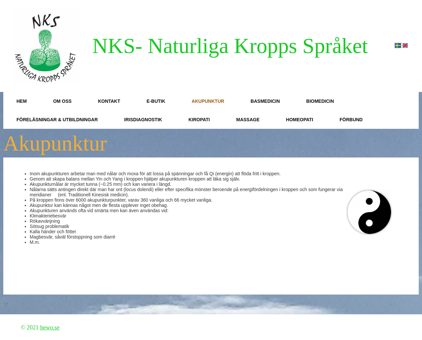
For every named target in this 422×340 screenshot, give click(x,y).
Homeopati (299, 119)
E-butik (156, 101)
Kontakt (109, 101)
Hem (21, 101)
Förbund (351, 119)
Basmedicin (265, 101)
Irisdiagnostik (143, 119)
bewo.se (49, 327)
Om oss (62, 101)
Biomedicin (320, 101)
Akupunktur (208, 101)
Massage (247, 119)
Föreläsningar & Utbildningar (57, 119)
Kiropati (199, 119)
